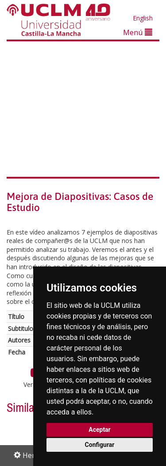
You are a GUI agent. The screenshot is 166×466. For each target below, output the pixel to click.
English (143, 18)
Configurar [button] (100, 444)
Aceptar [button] (100, 429)
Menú (137, 32)
